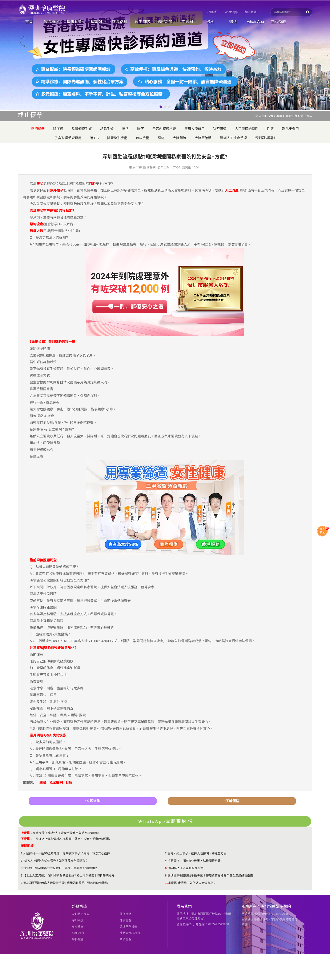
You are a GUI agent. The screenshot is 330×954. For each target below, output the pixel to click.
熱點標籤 (79, 906)
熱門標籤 (38, 129)
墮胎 (42, 782)
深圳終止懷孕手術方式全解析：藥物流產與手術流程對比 (60, 868)
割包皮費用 (290, 129)
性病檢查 (125, 920)
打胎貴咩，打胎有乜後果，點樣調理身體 (194, 860)
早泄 (125, 129)
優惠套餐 (74, 22)
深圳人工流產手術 (233, 138)
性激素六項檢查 (130, 933)
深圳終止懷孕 (80, 914)
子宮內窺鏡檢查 (164, 129)
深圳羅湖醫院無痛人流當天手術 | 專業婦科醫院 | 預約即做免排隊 (65, 883)
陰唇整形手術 (117, 138)
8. (166, 875)
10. (167, 883)
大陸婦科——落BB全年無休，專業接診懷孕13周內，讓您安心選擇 (66, 853)
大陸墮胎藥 (203, 138)
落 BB (94, 138)
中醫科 (187, 22)
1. (22, 853)
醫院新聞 (165, 22)
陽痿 (140, 129)
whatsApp (231, 12)
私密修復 (219, 129)
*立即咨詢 (92, 801)
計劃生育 (291, 116)
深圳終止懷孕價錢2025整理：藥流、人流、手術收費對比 (73, 839)
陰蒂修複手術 (82, 129)
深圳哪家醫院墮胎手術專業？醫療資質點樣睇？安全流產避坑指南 (210, 875)
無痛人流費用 (194, 129)
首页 (279, 116)
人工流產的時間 (246, 129)
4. (166, 860)
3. (22, 860)
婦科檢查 (78, 939)
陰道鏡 (58, 129)
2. (166, 853)
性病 (270, 129)
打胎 (69, 782)
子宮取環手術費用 (68, 138)
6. (166, 868)
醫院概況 (51, 22)
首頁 (29, 22)
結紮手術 (107, 129)
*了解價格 (231, 801)
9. (22, 883)
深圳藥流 (78, 920)
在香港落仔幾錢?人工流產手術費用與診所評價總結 (66, 833)
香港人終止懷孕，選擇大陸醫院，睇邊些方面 (197, 853)
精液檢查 (125, 939)
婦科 (233, 22)
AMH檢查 (78, 933)
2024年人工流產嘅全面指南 (186, 868)
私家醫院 (56, 782)
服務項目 (97, 22)
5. (22, 868)
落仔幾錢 (125, 914)
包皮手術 (142, 138)
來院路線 (119, 22)
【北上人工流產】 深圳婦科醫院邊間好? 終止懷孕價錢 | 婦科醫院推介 (68, 875)
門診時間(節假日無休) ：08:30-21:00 (266, 913)
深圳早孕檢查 (128, 926)
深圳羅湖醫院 (265, 138)
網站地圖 (251, 12)
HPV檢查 (78, 926)
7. (22, 875)
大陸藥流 (179, 138)
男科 (210, 22)
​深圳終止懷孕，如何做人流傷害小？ (192, 883)
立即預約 (212, 12)
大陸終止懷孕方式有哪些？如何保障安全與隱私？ (55, 860)
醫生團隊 (142, 22)
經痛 (161, 138)
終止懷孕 (306, 116)
